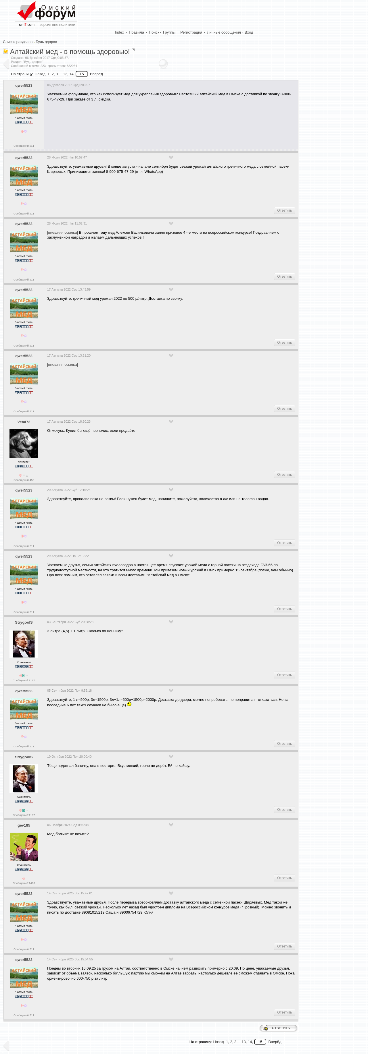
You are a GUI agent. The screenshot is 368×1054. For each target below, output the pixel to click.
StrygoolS (23, 622)
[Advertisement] (151, 123)
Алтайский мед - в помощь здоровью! (70, 51)
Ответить (284, 210)
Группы (169, 32)
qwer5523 (23, 85)
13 (65, 74)
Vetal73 (24, 422)
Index (119, 32)
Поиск (154, 32)
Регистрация (191, 32)
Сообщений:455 (24, 479)
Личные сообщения (224, 32)
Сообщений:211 (24, 145)
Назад (40, 74)
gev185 (24, 825)
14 (71, 74)
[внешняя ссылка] (62, 232)
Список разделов (17, 42)
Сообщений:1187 (24, 680)
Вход (249, 32)
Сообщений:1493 (24, 883)
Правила (136, 32)
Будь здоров (46, 42)
